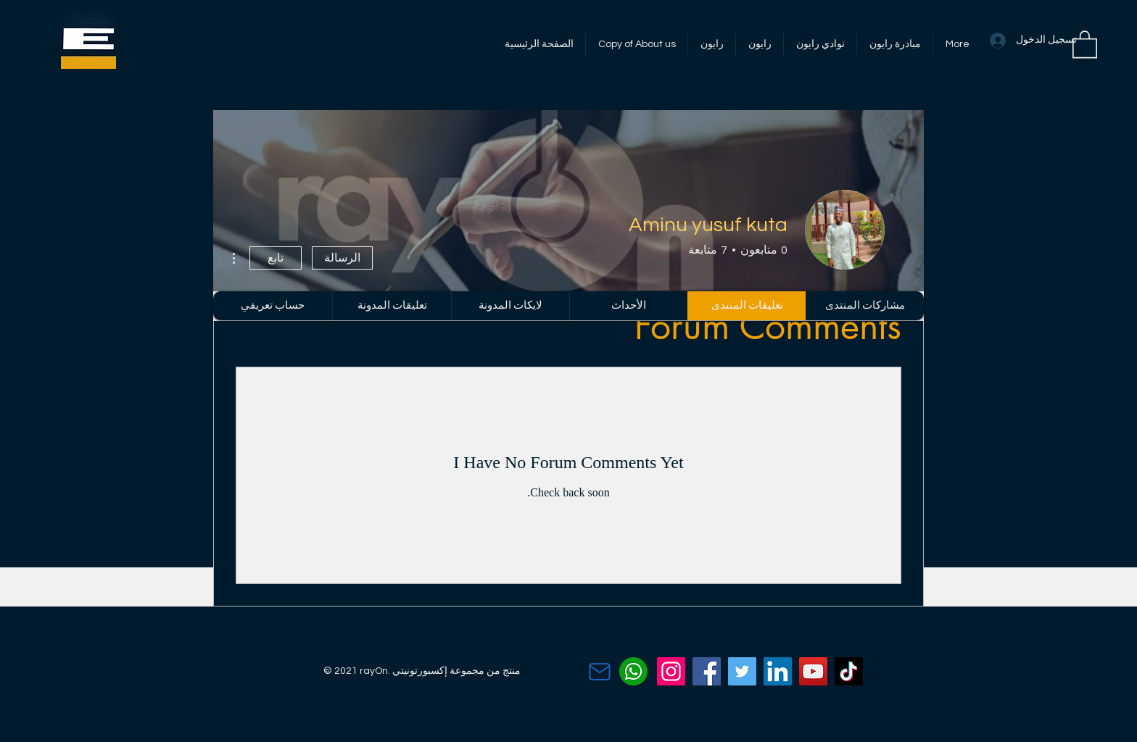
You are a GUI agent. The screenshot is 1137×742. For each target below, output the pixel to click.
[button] (1084, 43)
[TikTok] (849, 671)
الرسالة (342, 258)
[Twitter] (742, 671)
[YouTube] (813, 671)
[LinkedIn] (778, 671)
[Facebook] (706, 671)
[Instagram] (671, 671)
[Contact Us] (599, 671)
